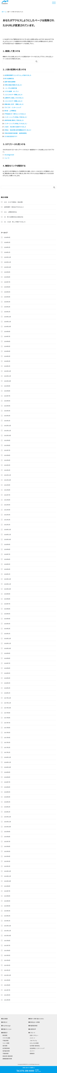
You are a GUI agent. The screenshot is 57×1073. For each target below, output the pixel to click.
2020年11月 (7, 534)
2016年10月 (7, 767)
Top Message (6, 1026)
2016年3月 (7, 802)
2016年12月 (7, 757)
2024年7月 (7, 336)
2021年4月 (7, 510)
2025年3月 (7, 302)
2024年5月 (7, 346)
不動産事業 (5, 1053)
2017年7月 (7, 723)
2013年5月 (7, 955)
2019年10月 (7, 589)
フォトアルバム (33, 1040)
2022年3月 (7, 465)
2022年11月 (7, 430)
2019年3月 (7, 624)
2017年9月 (7, 713)
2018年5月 (7, 673)
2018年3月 (7, 683)
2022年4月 (7, 460)
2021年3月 (7, 515)
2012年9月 (7, 980)
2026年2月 (7, 247)
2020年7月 (7, 554)
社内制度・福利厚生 (35, 1046)
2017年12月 (7, 698)
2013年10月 (7, 935)
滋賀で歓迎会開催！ (10, 82)
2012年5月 (7, 995)
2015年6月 (7, 846)
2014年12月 (7, 871)
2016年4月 (7, 797)
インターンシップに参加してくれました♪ (15, 123)
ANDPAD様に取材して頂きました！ (14, 120)
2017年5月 (7, 732)
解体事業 (5, 1035)
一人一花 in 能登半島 (10, 88)
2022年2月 (7, 470)
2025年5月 (7, 292)
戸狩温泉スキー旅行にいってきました (15, 114)
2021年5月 (7, 505)
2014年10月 (7, 881)
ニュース (6, 158)
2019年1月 (7, 633)
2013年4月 (7, 960)
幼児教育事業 (6, 1048)
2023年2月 (7, 415)
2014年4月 (7, 906)
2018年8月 (7, 658)
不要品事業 (5, 1040)
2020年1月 (7, 574)
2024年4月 (7, 351)
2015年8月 (7, 836)
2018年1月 (7, 693)
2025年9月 (7, 272)
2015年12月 (7, 817)
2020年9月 (7, 544)
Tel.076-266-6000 (25, 1070)
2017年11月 (7, 703)
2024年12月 (7, 317)
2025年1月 (7, 312)
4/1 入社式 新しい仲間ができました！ (15, 222)
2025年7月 (7, 282)
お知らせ (5, 1022)
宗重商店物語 (33, 1026)
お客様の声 (33, 1029)
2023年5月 (7, 401)
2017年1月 (7, 752)
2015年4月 (7, 856)
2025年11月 (7, 262)
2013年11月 (7, 930)
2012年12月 (7, 975)
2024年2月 (7, 361)
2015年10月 (7, 827)
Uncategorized (9, 155)
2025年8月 (7, 277)
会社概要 (5, 1019)
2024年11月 (7, 321)
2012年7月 (7, 990)
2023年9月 (7, 386)
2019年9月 (7, 594)
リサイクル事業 (6, 1038)
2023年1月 (7, 420)
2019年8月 (7, 599)
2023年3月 (7, 411)
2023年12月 (7, 371)
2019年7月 (7, 604)
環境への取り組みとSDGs (37, 1019)
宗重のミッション (7, 1029)
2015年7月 (7, 841)
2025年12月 (7, 257)
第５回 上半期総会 (10, 111)
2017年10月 (7, 708)
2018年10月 (7, 648)
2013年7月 (7, 945)
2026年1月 (7, 252)
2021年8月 (7, 490)
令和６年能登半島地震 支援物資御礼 (15, 133)
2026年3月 (7, 242)
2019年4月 (7, 619)
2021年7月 (7, 495)
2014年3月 (7, 911)
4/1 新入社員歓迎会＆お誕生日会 (13, 217)
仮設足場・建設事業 (8, 1056)
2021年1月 (7, 524)
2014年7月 (7, 891)
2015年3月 (7, 861)
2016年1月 (7, 812)
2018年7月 (7, 663)
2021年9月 (7, 485)
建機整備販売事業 (7, 1059)
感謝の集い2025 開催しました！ (14, 104)
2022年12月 (7, 425)
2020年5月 (7, 564)
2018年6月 (7, 668)
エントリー (32, 1051)
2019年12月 (7, 579)
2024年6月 (7, 341)
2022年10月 (7, 435)
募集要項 (32, 1053)
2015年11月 (7, 822)
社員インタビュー (34, 1035)
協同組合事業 (6, 1051)
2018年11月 (7, 643)
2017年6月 (7, 727)
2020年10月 (7, 539)
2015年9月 (7, 831)
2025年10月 (7, 267)
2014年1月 (7, 921)
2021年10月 (7, 480)
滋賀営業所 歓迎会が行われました (14, 207)
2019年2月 (7, 628)
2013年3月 (7, 965)
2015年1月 (7, 866)
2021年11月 (7, 475)
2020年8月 (7, 549)
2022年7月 (7, 450)
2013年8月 (7, 940)
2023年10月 (7, 381)
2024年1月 (7, 366)
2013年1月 (7, 970)
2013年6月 (7, 950)
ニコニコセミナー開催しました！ (13, 94)
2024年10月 (7, 326)
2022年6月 (7, 455)
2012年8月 (7, 985)
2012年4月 (7, 1000)
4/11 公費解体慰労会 (10, 212)
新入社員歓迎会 (9, 78)
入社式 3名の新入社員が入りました (15, 127)
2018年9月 (7, 653)
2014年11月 (7, 876)
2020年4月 (7, 569)
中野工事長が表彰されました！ (13, 85)
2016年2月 (7, 807)
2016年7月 (7, 782)
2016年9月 (7, 772)
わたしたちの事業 (34, 1043)
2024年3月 (7, 356)
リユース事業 (6, 1043)
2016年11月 (7, 762)
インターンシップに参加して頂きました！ (15, 117)
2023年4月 (7, 406)
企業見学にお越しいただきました (13, 98)
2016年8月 (7, 777)
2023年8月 (7, 391)
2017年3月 (7, 742)
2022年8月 (7, 445)
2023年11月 (7, 376)
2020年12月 (7, 529)
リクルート (32, 1032)
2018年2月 (7, 688)
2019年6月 (7, 609)
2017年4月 (7, 737)
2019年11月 (7, 584)
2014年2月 (7, 916)
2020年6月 (7, 559)
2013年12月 (7, 926)
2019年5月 (7, 614)
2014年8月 (7, 886)
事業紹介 (5, 1032)
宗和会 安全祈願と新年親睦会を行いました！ (17, 130)
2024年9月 (7, 331)
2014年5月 (7, 901)
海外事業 (5, 1046)
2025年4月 (7, 297)
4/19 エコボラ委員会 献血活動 (13, 202)
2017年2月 (7, 747)
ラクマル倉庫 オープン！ (11, 91)
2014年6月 (7, 896)
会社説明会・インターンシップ (37, 1048)
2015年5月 (7, 851)
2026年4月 (7, 237)
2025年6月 (7, 287)
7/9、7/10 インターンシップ (12, 107)
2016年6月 (7, 787)
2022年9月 (7, 440)
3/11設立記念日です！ (10, 136)
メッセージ (32, 1038)
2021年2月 (7, 520)
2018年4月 (7, 678)
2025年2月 (7, 307)
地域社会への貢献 (35, 1022)
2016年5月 (7, 792)
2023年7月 (7, 396)
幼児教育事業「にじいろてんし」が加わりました (17, 75)
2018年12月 (7, 638)
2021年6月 (7, 500)
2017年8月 (7, 718)
